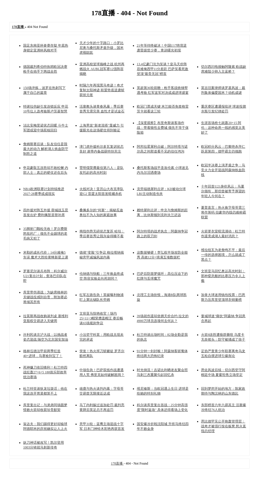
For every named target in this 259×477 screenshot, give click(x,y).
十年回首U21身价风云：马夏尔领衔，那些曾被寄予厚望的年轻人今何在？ (223, 191)
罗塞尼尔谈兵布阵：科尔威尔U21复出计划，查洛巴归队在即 (45, 276)
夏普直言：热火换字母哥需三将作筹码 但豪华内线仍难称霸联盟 (223, 212)
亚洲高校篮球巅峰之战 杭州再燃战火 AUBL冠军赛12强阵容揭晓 (101, 69)
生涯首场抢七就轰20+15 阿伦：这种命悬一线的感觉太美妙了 (223, 127)
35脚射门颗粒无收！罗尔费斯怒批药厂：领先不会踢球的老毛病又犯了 (45, 233)
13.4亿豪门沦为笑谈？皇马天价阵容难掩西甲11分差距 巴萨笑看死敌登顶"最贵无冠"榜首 (163, 69)
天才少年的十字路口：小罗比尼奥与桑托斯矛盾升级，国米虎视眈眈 (101, 48)
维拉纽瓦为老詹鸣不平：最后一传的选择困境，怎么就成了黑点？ (223, 255)
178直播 (117, 463)
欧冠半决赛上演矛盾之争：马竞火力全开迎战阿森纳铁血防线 (223, 170)
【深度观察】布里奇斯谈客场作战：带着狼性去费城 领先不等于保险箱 (163, 127)
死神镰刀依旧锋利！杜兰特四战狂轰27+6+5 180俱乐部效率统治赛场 (45, 372)
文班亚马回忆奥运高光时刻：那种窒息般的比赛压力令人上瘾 (223, 276)
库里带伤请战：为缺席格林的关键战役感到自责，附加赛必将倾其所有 (45, 297)
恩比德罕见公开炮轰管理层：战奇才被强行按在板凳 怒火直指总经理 (223, 426)
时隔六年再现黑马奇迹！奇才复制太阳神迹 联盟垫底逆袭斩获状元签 (101, 90)
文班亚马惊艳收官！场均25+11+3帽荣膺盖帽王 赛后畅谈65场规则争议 (101, 318)
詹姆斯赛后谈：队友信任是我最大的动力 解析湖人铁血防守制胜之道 (45, 149)
